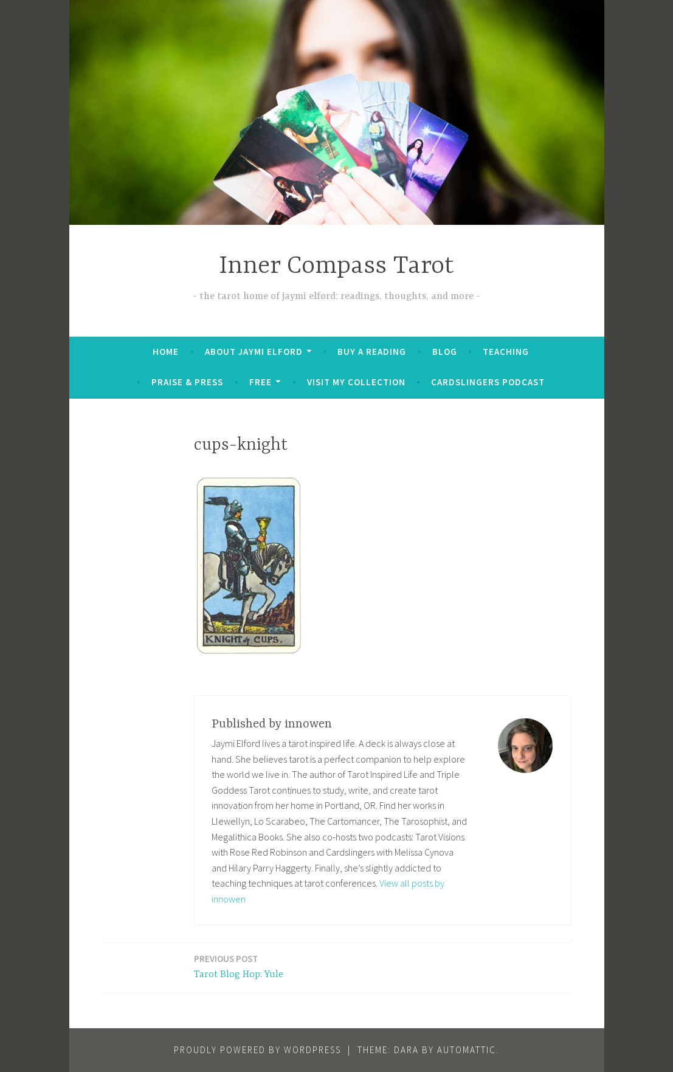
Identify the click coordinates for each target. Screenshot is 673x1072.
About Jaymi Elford (254, 351)
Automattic (466, 1050)
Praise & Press (187, 382)
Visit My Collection (356, 382)
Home (166, 351)
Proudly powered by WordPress (257, 1050)
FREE (260, 382)
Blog (444, 351)
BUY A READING (371, 351)
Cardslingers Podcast (488, 382)
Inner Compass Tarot (336, 266)
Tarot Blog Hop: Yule (238, 966)
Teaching (506, 351)
